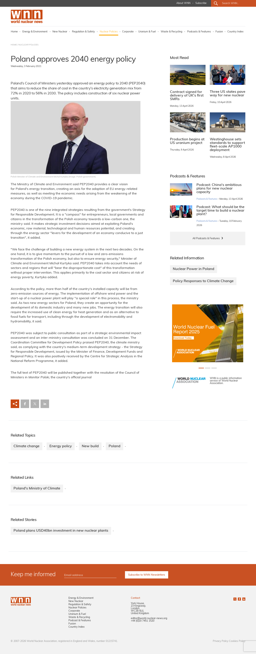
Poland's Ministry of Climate (37, 488)
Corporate (128, 31)
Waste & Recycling (171, 31)
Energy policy (60, 446)
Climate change (26, 446)
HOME (14, 45)
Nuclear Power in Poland (193, 269)
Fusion (219, 31)
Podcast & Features (79, 620)
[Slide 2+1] (214, 368)
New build (90, 446)
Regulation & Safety (83, 31)
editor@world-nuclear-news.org (149, 618)
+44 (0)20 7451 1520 (142, 621)
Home (14, 31)
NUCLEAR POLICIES (28, 45)
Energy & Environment (34, 31)
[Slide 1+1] (207, 368)
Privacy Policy (220, 641)
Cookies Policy (237, 641)
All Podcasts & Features (206, 238)
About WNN (183, 3)
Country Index (235, 31)
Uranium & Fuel (147, 31)
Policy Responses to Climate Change (203, 281)
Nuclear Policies (109, 31)
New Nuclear (59, 31)
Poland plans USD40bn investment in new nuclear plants (61, 531)
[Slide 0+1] (201, 368)
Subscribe (201, 3)
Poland (114, 446)
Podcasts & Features (199, 31)
